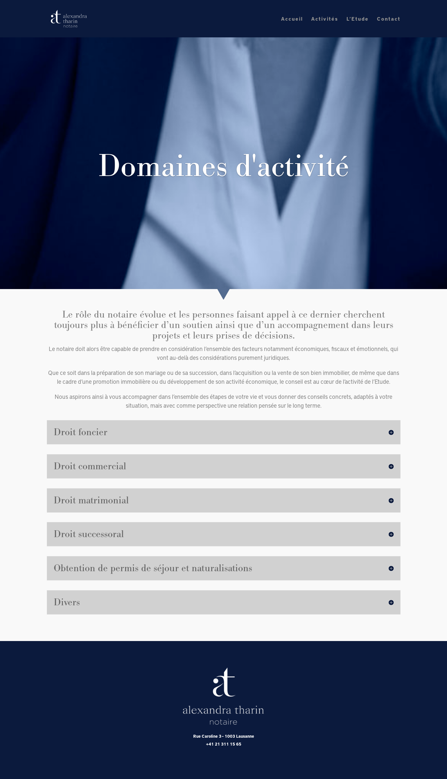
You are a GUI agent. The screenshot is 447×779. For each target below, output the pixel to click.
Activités (324, 19)
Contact (388, 19)
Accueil (292, 19)
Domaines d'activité (223, 167)
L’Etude (357, 19)
